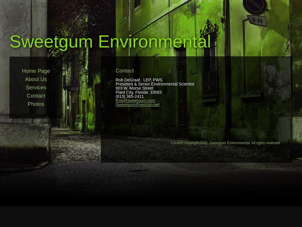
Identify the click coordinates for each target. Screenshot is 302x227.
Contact (36, 96)
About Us (36, 79)
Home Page (36, 71)
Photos (36, 104)
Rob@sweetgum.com (135, 100)
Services (36, 88)
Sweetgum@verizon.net (138, 104)
